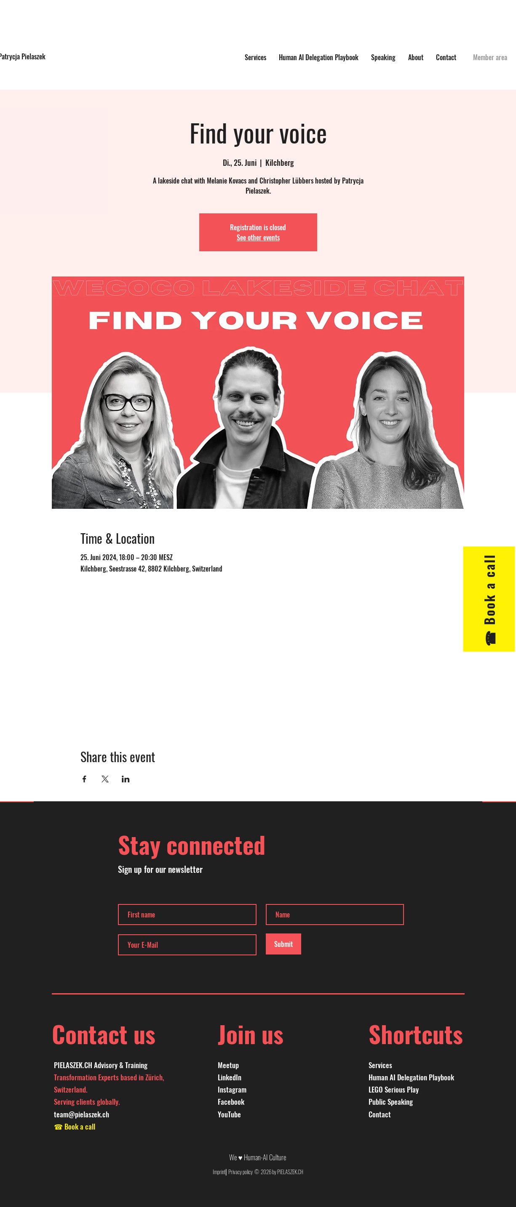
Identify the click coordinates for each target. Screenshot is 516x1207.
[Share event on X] (105, 779)
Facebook (231, 1101)
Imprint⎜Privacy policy (233, 1171)
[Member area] (490, 57)
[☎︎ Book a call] (489, 598)
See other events (258, 237)
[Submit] (283, 943)
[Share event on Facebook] (84, 779)
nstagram (233, 1089)
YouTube (229, 1114)
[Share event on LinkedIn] (126, 779)
